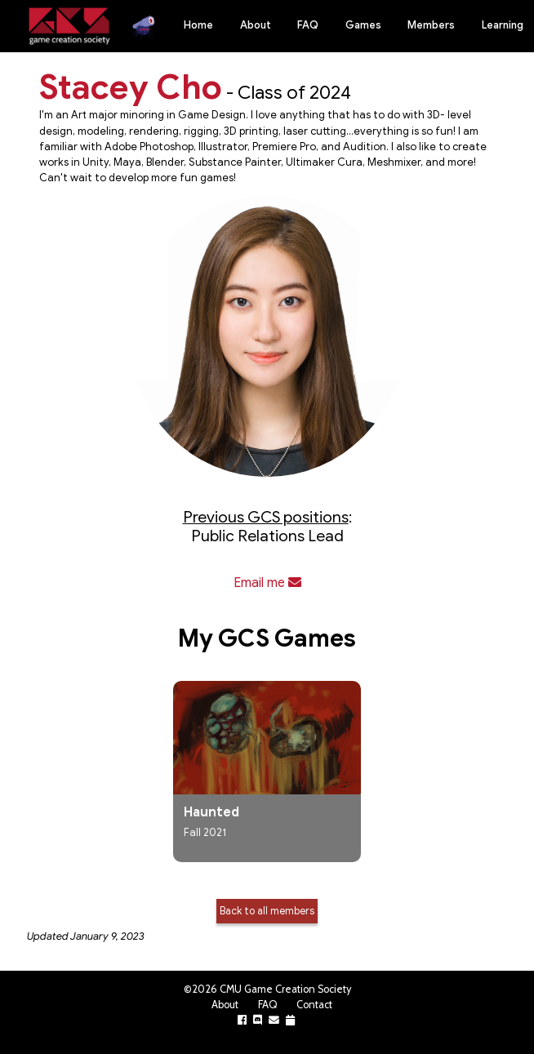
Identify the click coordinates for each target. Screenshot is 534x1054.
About (255, 25)
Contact (314, 1004)
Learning (502, 25)
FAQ (307, 25)
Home (198, 25)
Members (431, 25)
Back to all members (267, 911)
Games (363, 25)
